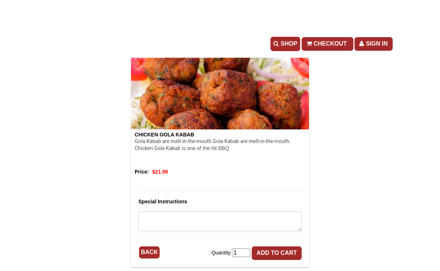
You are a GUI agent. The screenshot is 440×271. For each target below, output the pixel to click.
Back (149, 252)
